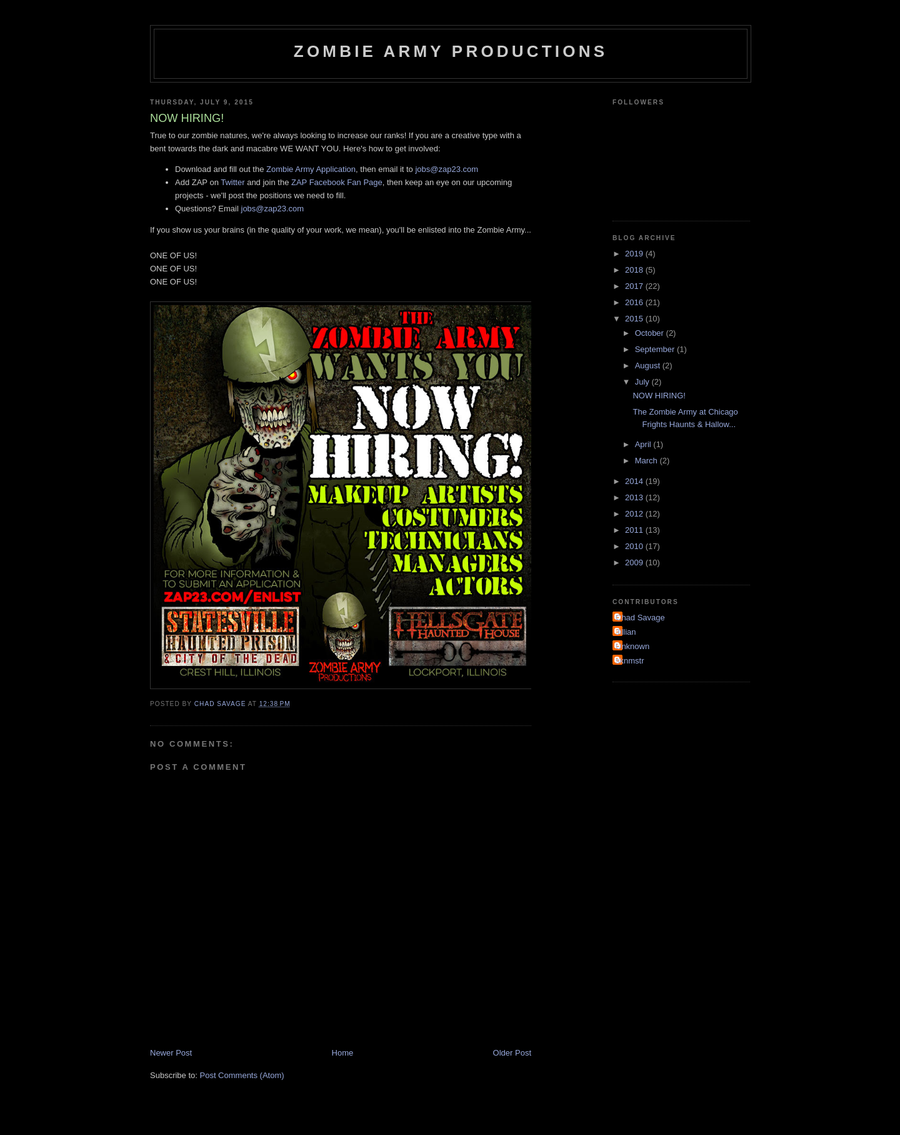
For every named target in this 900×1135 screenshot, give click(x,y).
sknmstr (630, 660)
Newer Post (171, 1052)
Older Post (512, 1052)
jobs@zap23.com (446, 169)
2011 (635, 530)
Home (343, 1052)
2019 (635, 253)
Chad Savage (640, 617)
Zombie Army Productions (451, 51)
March (647, 460)
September (656, 349)
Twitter (232, 182)
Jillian (626, 632)
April (644, 444)
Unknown (632, 646)
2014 (635, 481)
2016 (635, 302)
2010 (635, 546)
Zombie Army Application (311, 169)
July (643, 381)
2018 (635, 270)
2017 (635, 286)
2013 (635, 497)
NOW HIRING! (659, 395)
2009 (635, 562)
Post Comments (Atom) (242, 1075)
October (650, 333)
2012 (635, 513)
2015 (635, 318)
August (648, 365)
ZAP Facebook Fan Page (336, 182)
